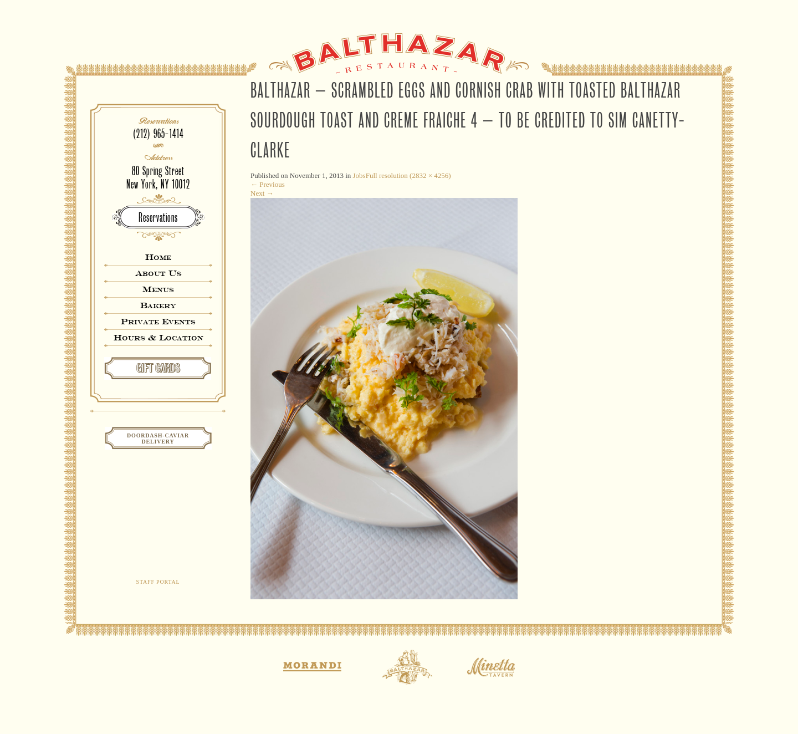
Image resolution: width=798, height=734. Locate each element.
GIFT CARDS (158, 368)
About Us (158, 273)
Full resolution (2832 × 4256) (408, 175)
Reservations (158, 218)
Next (262, 193)
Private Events (158, 321)
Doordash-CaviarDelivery (158, 438)
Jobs (359, 175)
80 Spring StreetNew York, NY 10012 (158, 177)
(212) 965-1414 (158, 134)
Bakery (158, 305)
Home (158, 257)
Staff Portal (158, 582)
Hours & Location (158, 337)
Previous (267, 184)
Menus (158, 289)
